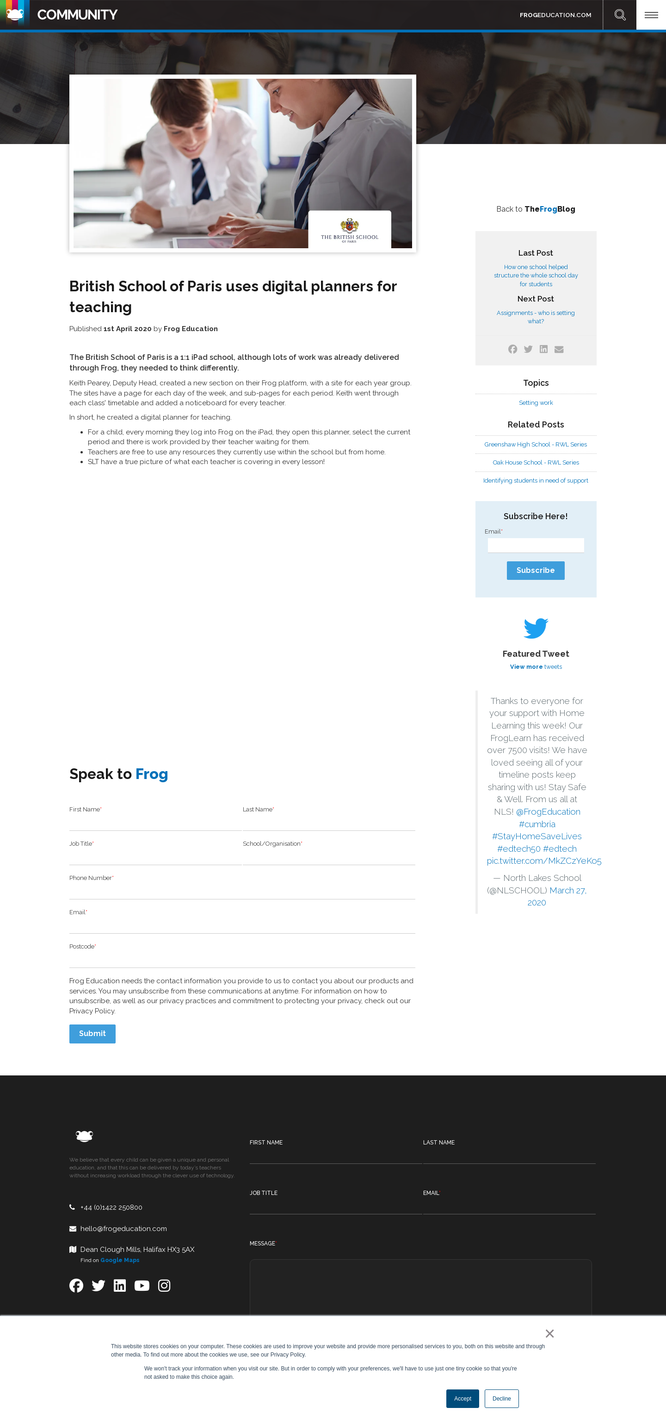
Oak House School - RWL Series (536, 462)
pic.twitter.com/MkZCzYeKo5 (544, 861)
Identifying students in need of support (535, 480)
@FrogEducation (548, 812)
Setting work (536, 402)
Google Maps (120, 1206)
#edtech (560, 849)
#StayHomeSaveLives (537, 836)
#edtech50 (519, 849)
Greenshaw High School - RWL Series (536, 444)
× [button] (547, 1333)
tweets (536, 666)
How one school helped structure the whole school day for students (536, 275)
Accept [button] (462, 1398)
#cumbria (537, 824)
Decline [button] (502, 1398)
